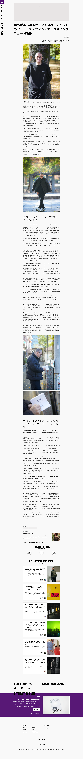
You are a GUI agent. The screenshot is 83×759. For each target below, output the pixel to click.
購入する (36, 709)
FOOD (24, 731)
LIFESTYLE (34, 731)
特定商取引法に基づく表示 (36, 749)
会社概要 (62, 749)
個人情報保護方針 (51, 749)
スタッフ (47, 728)
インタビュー (26, 527)
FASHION (33, 727)
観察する (67, 39)
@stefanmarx (25, 113)
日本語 (39, 739)
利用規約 (44, 749)
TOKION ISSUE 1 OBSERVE (29, 699)
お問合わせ (28, 749)
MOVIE (33, 729)
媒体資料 (57, 749)
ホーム (24, 725)
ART (63, 39)
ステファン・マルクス (33, 527)
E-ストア (47, 725)
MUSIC (24, 729)
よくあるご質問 (21, 749)
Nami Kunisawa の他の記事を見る (34, 543)
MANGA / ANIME (35, 732)
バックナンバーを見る (35, 713)
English (43, 739)
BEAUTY (25, 732)
